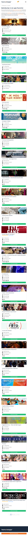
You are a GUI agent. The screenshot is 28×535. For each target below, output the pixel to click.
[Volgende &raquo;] (19, 514)
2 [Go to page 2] (12, 514)
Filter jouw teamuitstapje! (14, 533)
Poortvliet (8, 5)
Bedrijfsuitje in (4, 5)
